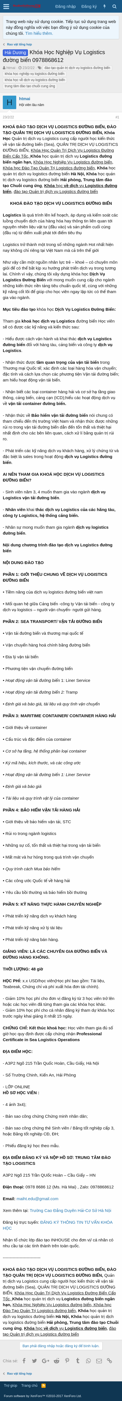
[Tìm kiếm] (114, 6)
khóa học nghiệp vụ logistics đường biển (34, 74)
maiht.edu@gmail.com (37, 1198)
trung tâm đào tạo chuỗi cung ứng (30, 86)
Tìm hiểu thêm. (39, 33)
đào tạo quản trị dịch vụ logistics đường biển (77, 68)
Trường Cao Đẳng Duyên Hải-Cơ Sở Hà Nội (70, 1210)
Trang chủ (29, 1385)
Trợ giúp (10, 1385)
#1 (117, 117)
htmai (10, 68)
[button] (6, 6)
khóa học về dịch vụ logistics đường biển (35, 80)
